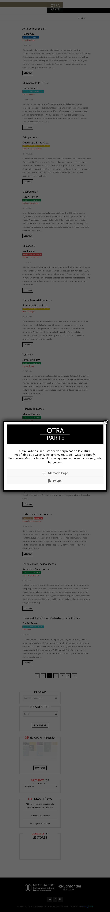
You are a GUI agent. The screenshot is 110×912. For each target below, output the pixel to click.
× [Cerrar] (106, 422)
